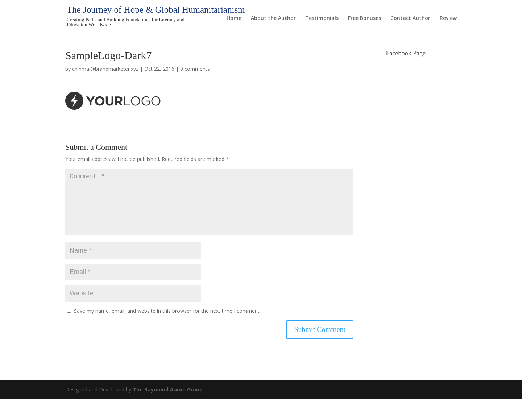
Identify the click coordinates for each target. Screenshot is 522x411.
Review (448, 18)
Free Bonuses (364, 18)
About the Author (273, 18)
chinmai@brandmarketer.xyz (105, 68)
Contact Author (410, 18)
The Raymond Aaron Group (168, 401)
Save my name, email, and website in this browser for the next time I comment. (167, 322)
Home (234, 18)
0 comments (195, 68)
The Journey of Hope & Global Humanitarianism (156, 9)
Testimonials (322, 18)
